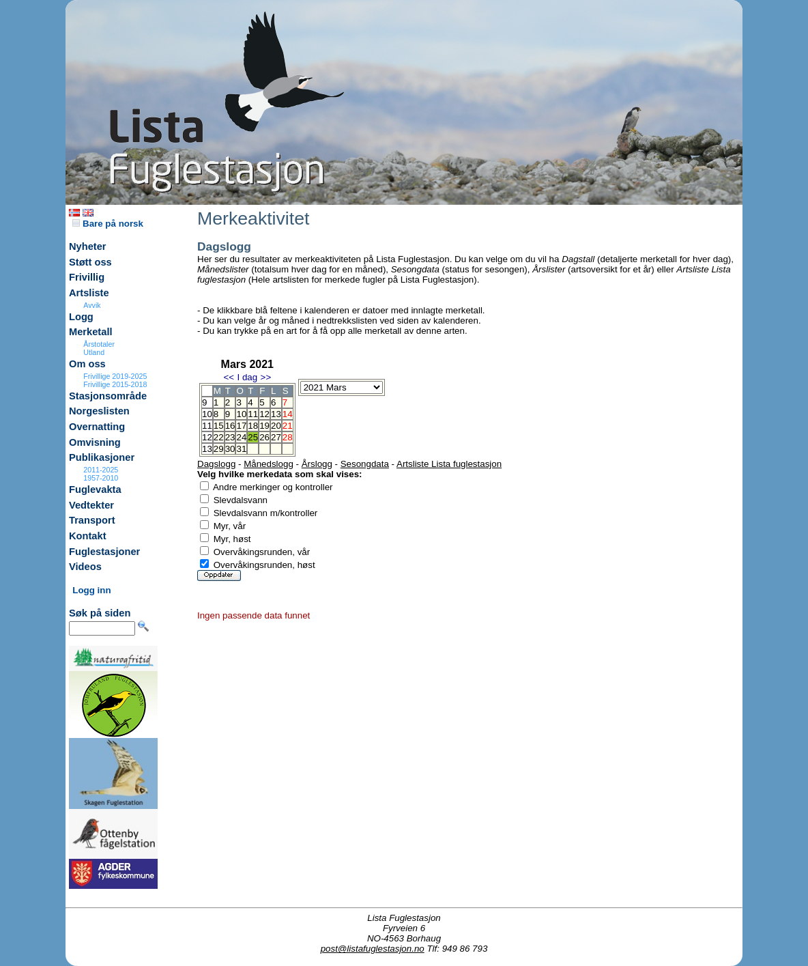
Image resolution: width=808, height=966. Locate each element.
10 (241, 414)
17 (241, 426)
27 (276, 437)
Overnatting (97, 426)
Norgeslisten (99, 411)
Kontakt (87, 535)
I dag (247, 377)
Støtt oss (90, 262)
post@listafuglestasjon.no (372, 948)
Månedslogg (268, 464)
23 (230, 437)
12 (264, 414)
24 (241, 437)
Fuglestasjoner (104, 551)
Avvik (91, 305)
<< (228, 377)
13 (276, 414)
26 (264, 437)
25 (253, 437)
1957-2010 (100, 478)
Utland (93, 352)
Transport (92, 520)
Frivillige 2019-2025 (115, 376)
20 (276, 426)
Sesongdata (365, 464)
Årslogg (317, 464)
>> (266, 377)
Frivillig (86, 277)
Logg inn (91, 590)
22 (219, 437)
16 (230, 426)
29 (219, 449)
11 (253, 414)
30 (230, 449)
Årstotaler (99, 344)
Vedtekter (91, 505)
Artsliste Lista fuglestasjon (449, 464)
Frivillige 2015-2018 (115, 384)
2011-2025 (100, 470)
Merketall (91, 331)
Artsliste (89, 292)
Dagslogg (216, 464)
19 (264, 426)
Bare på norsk (107, 223)
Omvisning (95, 442)
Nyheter (87, 246)
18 (253, 426)
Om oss (87, 363)
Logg (81, 316)
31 (241, 449)
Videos (85, 566)
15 (219, 426)
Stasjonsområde (108, 395)
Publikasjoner (101, 457)
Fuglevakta (95, 489)
